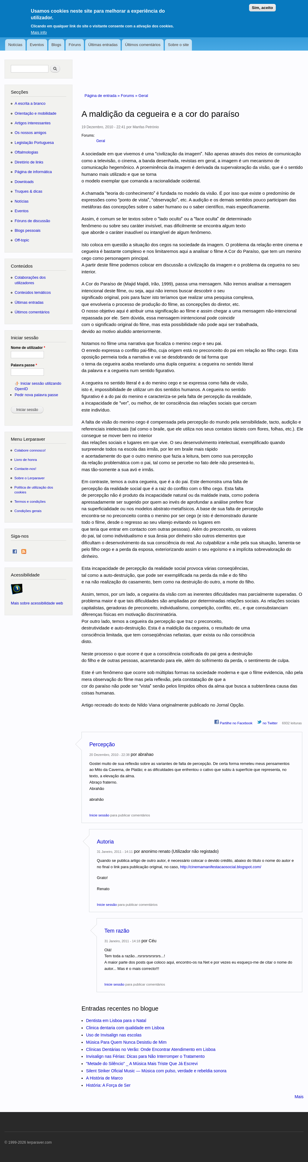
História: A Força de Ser (108, 1085)
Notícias (15, 44)
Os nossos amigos (30, 132)
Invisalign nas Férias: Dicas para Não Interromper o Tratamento (145, 1056)
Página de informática (33, 171)
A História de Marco (104, 1078)
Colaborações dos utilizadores (30, 280)
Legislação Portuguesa (34, 142)
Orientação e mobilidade (36, 113)
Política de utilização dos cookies (33, 489)
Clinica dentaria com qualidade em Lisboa (125, 1027)
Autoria (105, 842)
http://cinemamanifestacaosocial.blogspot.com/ (220, 867)
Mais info (39, 28)
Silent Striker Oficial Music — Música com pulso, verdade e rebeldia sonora (156, 1070)
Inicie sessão (99, 815)
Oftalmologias (26, 152)
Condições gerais (28, 511)
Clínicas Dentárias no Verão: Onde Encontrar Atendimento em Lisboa (150, 1049)
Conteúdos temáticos (33, 292)
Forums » (130, 95)
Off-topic (22, 240)
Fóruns (75, 44)
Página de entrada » (103, 95)
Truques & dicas (28, 191)
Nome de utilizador (28, 348)
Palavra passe (24, 365)
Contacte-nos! (25, 469)
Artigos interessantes (33, 123)
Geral (143, 95)
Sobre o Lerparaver (29, 478)
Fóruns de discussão (32, 221)
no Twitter (267, 722)
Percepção (102, 744)
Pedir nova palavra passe (36, 395)
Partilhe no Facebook (233, 722)
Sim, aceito (262, 4)
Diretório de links (29, 162)
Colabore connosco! (30, 450)
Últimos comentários (143, 44)
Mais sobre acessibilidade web (37, 603)
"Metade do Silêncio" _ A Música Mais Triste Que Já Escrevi (142, 1063)
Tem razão (116, 931)
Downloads (24, 181)
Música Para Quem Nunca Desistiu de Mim (126, 1042)
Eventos (37, 44)
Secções (19, 92)
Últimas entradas (103, 44)
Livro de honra (25, 459)
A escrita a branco (30, 103)
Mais (298, 1096)
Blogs (56, 44)
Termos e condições (30, 501)
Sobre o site (178, 44)
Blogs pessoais (28, 230)
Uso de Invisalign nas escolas (113, 1035)
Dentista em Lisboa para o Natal (116, 1020)
